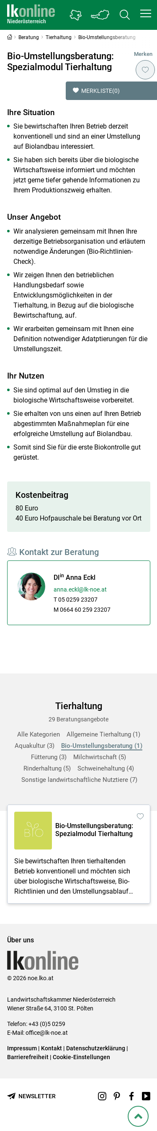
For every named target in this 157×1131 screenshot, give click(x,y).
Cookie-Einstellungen (81, 1057)
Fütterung (49, 757)
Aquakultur (34, 746)
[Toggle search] (125, 15)
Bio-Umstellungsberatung (101, 746)
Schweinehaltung (105, 768)
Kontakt (51, 1048)
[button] (145, 13)
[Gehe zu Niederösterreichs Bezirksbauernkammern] (76, 15)
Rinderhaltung (47, 768)
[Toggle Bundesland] (100, 15)
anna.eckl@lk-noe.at (80, 589)
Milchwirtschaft (99, 757)
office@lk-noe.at (47, 1032)
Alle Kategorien (38, 734)
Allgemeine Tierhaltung (103, 734)
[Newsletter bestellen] (31, 1096)
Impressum (22, 1048)
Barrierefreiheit (28, 1057)
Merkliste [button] (96, 90)
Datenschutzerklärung (95, 1048)
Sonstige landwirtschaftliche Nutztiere (79, 780)
